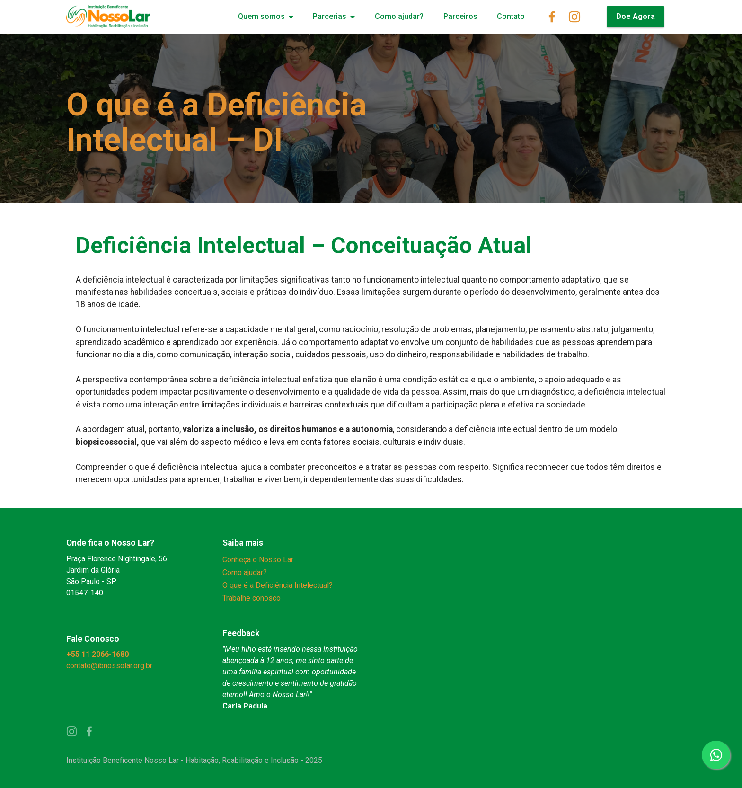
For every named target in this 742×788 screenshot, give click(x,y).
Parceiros (460, 16)
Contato (511, 16)
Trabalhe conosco (251, 597)
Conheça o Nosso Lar (257, 559)
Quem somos (261, 16)
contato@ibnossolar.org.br (110, 665)
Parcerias (329, 16)
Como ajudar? (399, 16)
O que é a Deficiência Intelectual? (277, 585)
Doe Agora (635, 16)
